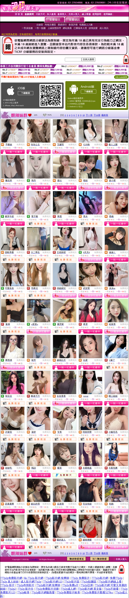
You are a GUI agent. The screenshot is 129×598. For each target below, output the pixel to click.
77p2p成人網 (68, 588)
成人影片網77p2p (31, 581)
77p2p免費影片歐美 (68, 592)
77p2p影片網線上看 (110, 581)
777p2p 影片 (7, 585)
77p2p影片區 (71, 581)
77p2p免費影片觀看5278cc (97, 592)
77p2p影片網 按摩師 (57, 578)
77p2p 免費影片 (80, 578)
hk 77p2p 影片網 (33, 578)
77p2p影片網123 (52, 581)
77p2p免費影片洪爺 (47, 588)
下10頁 (97, 115)
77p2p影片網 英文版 (90, 588)
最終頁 (104, 115)
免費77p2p (116, 578)
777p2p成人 (34, 559)
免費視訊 (20, 144)
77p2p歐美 (23, 592)
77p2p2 (12, 588)
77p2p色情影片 (25, 585)
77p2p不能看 (111, 588)
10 (84, 115)
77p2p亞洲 (86, 585)
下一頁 (89, 115)
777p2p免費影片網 (11, 578)
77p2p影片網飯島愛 (43, 592)
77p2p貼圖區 (88, 581)
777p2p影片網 (100, 578)
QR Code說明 (121, 77)
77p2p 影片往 (25, 588)
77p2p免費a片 (70, 585)
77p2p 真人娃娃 (9, 581)
